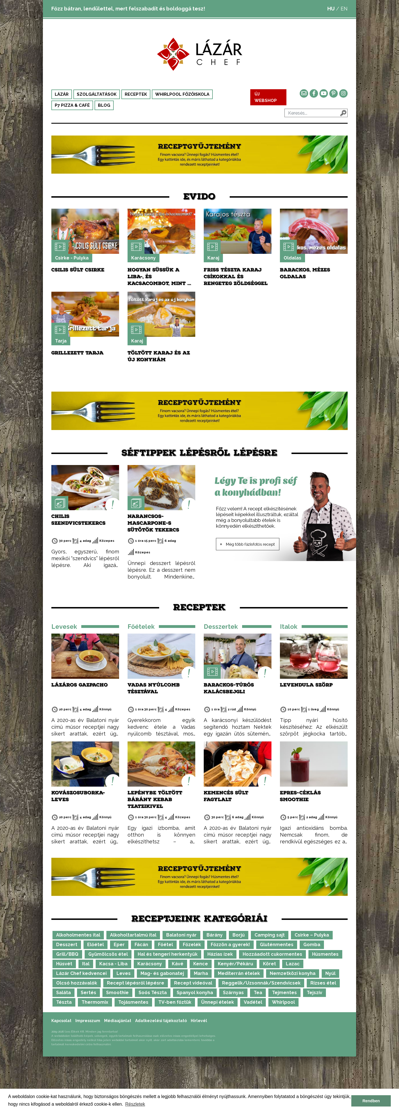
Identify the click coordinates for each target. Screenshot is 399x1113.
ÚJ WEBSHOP (265, 97)
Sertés (88, 992)
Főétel (165, 944)
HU (331, 9)
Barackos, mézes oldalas (305, 273)
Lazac (293, 963)
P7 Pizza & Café (72, 105)
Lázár (62, 94)
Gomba (311, 944)
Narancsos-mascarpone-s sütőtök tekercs (153, 523)
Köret (269, 963)
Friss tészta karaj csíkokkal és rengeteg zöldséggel (236, 277)
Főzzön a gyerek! (230, 944)
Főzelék (192, 944)
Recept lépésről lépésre (135, 983)
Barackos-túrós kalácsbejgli (229, 688)
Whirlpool (283, 1002)
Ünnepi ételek (217, 1002)
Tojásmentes (133, 1002)
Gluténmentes (276, 944)
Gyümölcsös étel (108, 954)
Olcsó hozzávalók (76, 983)
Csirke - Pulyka (72, 258)
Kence (200, 963)
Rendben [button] (371, 1101)
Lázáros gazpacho (79, 685)
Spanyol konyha (195, 992)
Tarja (61, 341)
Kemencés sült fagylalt (226, 796)
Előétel (95, 944)
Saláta (63, 992)
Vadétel (253, 1002)
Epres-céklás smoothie (300, 796)
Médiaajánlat (117, 1020)
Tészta (64, 1002)
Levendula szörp (306, 685)
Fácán (141, 944)
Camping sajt (270, 935)
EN (344, 9)
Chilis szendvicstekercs (78, 519)
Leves (124, 973)
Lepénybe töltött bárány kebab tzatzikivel (155, 799)
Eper (119, 944)
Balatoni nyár (181, 935)
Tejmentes (284, 992)
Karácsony (143, 258)
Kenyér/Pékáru (235, 963)
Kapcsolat (61, 1020)
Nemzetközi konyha (292, 973)
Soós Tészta (153, 992)
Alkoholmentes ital (78, 935)
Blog (104, 105)
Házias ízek (220, 954)
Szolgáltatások (97, 94)
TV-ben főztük (174, 1002)
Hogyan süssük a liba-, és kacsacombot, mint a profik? (160, 280)
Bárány (215, 935)
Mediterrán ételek (239, 973)
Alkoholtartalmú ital (133, 935)
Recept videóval (193, 983)
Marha (201, 973)
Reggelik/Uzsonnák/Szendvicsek (261, 983)
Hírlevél (199, 1020)
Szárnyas (233, 992)
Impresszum (87, 1020)
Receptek (136, 94)
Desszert (66, 944)
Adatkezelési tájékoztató (161, 1020)
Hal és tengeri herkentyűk (168, 954)
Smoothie (117, 992)
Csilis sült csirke (77, 270)
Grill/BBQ (67, 954)
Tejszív (314, 992)
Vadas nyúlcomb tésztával (154, 688)
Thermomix (95, 1002)
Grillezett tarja (77, 353)
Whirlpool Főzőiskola (182, 94)
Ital (85, 963)
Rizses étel (323, 983)
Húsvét (64, 963)
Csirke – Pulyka (312, 935)
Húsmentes (325, 954)
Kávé (177, 963)
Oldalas (292, 258)
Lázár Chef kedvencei (81, 973)
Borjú (239, 935)
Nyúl (330, 973)
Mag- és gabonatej (162, 973)
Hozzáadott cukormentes (272, 954)
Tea (258, 992)
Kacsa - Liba (113, 963)
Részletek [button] (135, 1104)
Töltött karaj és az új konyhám (159, 356)
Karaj (213, 258)
